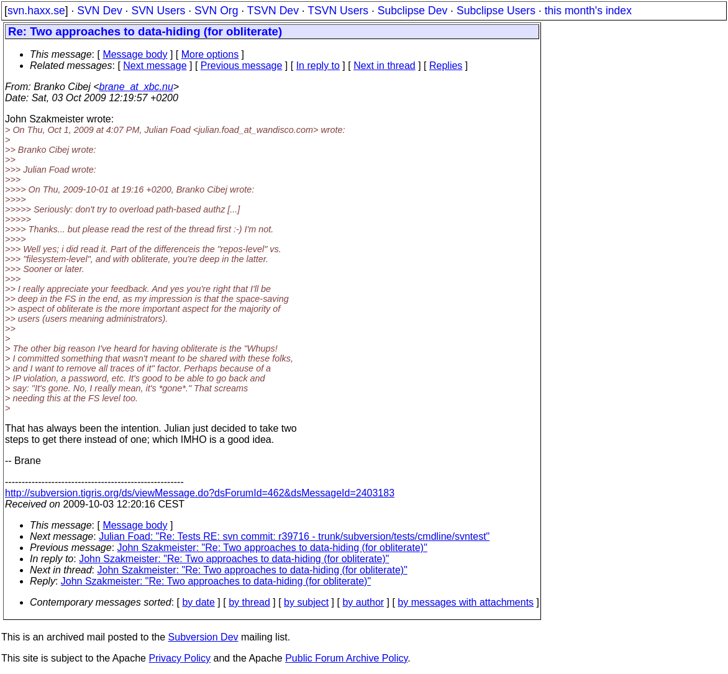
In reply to (318, 65)
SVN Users (158, 10)
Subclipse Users (496, 10)
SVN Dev (99, 10)
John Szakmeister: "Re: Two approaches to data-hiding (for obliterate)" (272, 547)
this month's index (588, 10)
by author (363, 602)
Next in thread (384, 65)
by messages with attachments (466, 602)
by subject (306, 602)
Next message (154, 65)
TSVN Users (337, 10)
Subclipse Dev (412, 10)
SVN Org (216, 10)
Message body (134, 54)
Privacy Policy (179, 658)
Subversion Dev (203, 637)
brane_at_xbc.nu (136, 86)
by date (198, 602)
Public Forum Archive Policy (346, 658)
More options (210, 54)
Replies (445, 65)
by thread (249, 602)
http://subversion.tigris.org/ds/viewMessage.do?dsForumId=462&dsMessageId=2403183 (199, 493)
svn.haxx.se (36, 10)
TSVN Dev (273, 10)
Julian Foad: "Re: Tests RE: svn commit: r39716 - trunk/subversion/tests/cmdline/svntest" (294, 536)
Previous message (242, 65)
